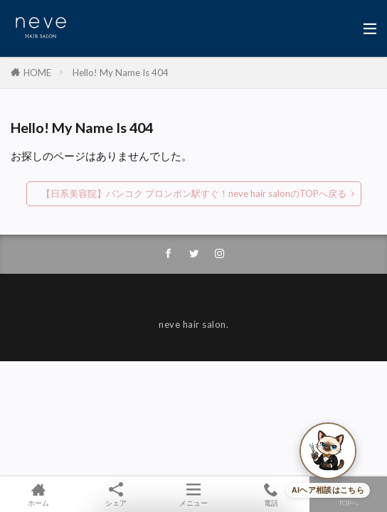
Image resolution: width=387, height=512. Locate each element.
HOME (37, 72)
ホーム (39, 494)
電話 (270, 494)
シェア (116, 494)
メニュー (194, 494)
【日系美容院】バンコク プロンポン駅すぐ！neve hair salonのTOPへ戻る (193, 193)
